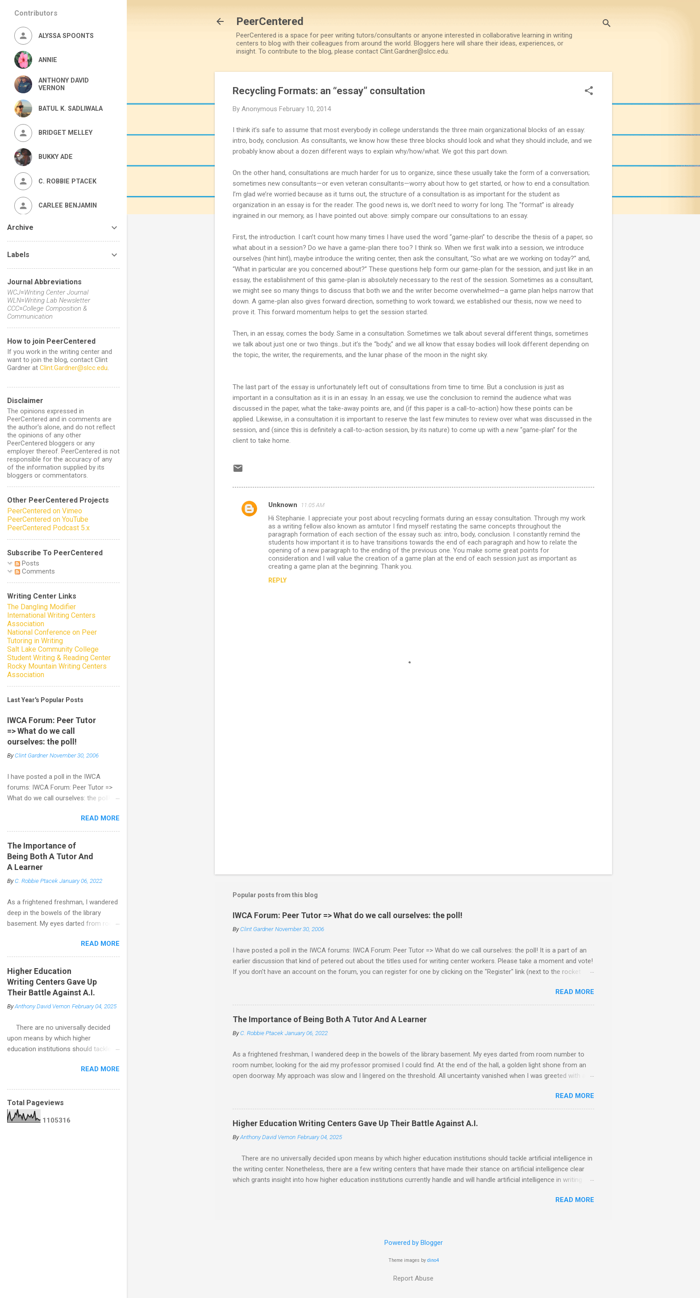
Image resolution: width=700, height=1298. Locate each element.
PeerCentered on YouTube (47, 519)
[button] (588, 91)
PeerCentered (270, 21)
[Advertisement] (413, 791)
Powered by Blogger (413, 1243)
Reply (277, 580)
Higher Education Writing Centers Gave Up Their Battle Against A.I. (355, 1123)
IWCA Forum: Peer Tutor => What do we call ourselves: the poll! (347, 915)
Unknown (282, 505)
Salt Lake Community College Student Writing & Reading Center (59, 653)
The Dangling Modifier (41, 607)
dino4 (433, 1260)
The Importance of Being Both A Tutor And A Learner (330, 1019)
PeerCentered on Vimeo (44, 511)
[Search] (606, 24)
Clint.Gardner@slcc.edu (74, 368)
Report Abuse (413, 1278)
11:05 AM (313, 505)
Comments (35, 571)
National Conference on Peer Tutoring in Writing (52, 636)
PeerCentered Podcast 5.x (48, 528)
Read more (574, 992)
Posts (27, 563)
